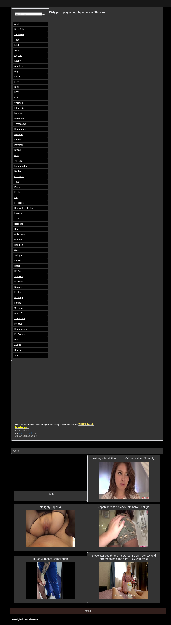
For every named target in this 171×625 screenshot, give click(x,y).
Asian (17, 50)
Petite (17, 187)
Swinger (18, 255)
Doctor (17, 339)
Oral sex (18, 350)
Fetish (17, 260)
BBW (16, 87)
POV (16, 92)
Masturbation (21, 166)
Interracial (19, 108)
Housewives (20, 329)
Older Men (19, 234)
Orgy (16, 155)
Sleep (17, 250)
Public (17, 192)
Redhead (18, 223)
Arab (16, 355)
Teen (16, 39)
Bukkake (18, 281)
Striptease (19, 318)
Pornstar (18, 145)
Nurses (18, 287)
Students (18, 276)
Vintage (18, 160)
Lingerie (18, 213)
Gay (16, 71)
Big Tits (18, 55)
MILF (17, 45)
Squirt (17, 218)
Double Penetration (24, 208)
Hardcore (19, 118)
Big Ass (18, 113)
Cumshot (19, 176)
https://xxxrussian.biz (26, 436)
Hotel (17, 266)
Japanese (19, 34)
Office (17, 229)
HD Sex (18, 271)
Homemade (20, 129)
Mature (18, 81)
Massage (19, 202)
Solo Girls (19, 29)
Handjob (18, 245)
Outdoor (18, 239)
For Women (20, 334)
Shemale (18, 102)
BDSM (17, 150)
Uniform (18, 308)
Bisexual (18, 323)
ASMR (17, 344)
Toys (16, 181)
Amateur (18, 66)
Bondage (18, 297)
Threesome (20, 124)
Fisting (17, 302)
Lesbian (18, 76)
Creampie (19, 97)
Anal (16, 24)
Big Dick (18, 171)
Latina (17, 139)
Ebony (17, 60)
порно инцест (22, 430)
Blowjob (18, 134)
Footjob (18, 292)
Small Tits (19, 313)
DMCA (87, 611)
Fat (16, 197)
